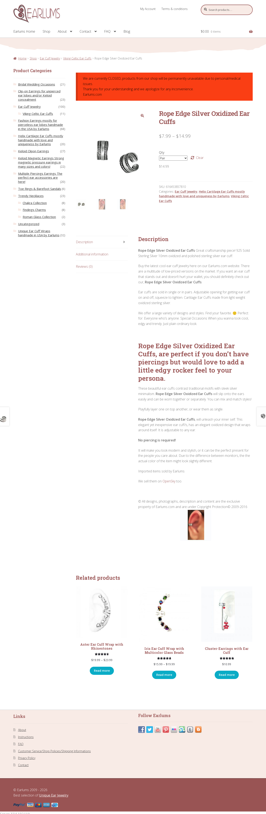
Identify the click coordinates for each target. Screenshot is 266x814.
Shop (46, 31)
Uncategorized (28, 224)
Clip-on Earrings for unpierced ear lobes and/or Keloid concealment (39, 95)
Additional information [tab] (92, 254)
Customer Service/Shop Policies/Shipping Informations (54, 751)
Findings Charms (34, 210)
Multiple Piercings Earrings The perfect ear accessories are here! (40, 177)
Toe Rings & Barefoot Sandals (39, 189)
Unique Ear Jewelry (53, 795)
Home (22, 58)
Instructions (26, 737)
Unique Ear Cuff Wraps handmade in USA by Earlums (38, 233)
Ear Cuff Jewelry (50, 58)
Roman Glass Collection (39, 217)
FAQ (107, 31)
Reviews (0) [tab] (84, 266)
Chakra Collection (35, 203)
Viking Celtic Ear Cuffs (77, 58)
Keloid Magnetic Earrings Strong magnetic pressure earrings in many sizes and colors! (41, 162)
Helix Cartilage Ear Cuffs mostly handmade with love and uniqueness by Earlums (40, 140)
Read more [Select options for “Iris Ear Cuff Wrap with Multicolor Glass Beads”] (164, 675)
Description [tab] (84, 242)
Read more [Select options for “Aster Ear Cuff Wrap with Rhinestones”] (102, 671)
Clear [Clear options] (200, 157)
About (62, 31)
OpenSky (169, 481)
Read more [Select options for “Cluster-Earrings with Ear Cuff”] (227, 675)
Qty (161, 152)
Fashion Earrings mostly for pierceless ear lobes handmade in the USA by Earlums (40, 124)
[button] (142, 115)
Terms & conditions (174, 9)
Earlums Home (24, 31)
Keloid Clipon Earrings (33, 151)
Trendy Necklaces (31, 196)
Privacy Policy (26, 758)
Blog (126, 31)
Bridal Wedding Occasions (36, 84)
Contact (85, 31)
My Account (148, 9)
